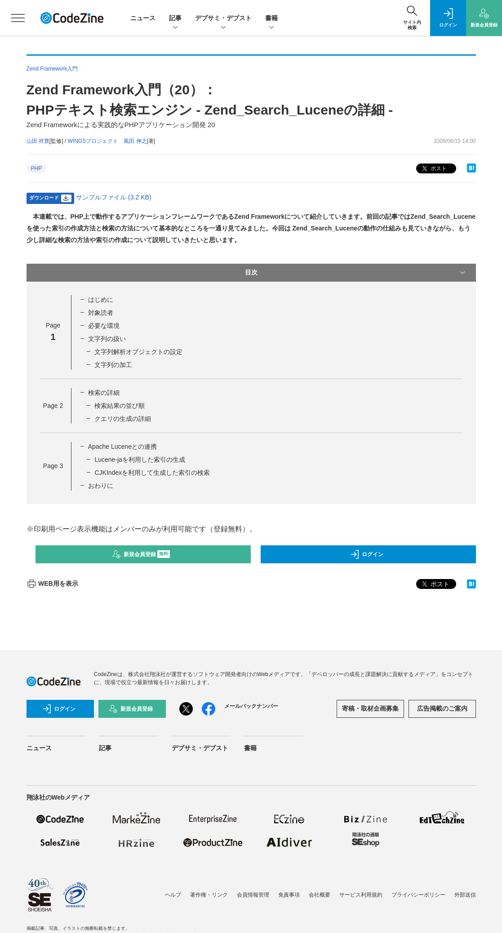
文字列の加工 (113, 364)
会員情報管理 (253, 895)
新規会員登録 (141, 554)
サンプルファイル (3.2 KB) (113, 197)
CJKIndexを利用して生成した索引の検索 (152, 472)
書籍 (271, 18)
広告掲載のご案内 (442, 708)
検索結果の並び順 (119, 405)
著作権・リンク (209, 895)
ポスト (433, 168)
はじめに (100, 299)
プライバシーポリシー (418, 895)
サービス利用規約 (360, 895)
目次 (356, 272)
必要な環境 (104, 325)
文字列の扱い (107, 338)
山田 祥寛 (38, 141)
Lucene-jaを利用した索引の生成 (139, 459)
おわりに (100, 485)
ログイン (366, 554)
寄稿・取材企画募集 (370, 708)
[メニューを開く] (18, 18)
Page (53, 405)
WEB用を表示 (52, 583)
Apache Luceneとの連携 (122, 446)
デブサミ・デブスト (223, 18)
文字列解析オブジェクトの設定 (138, 351)
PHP (36, 168)
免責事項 (289, 895)
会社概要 (319, 895)
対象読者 (100, 312)
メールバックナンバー (251, 706)
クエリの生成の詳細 (122, 418)
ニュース (142, 18)
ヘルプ (173, 895)
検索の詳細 (104, 392)
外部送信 (465, 895)
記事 (175, 18)
